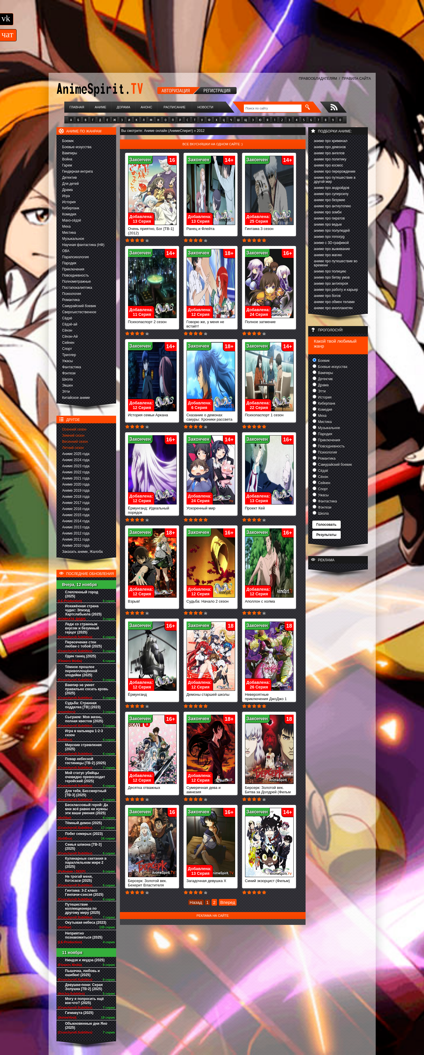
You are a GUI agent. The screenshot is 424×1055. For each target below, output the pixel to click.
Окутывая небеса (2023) (86, 923)
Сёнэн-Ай (70, 336)
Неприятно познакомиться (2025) (84, 935)
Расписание (175, 107)
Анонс (146, 107)
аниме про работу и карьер (336, 290)
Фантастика (71, 367)
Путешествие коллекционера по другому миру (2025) (82, 908)
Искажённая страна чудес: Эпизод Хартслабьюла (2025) (83, 610)
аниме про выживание (332, 249)
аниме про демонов (330, 147)
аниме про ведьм (328, 224)
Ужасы (67, 361)
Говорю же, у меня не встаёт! (211, 322)
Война (67, 159)
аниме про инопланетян (333, 308)
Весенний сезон (75, 442)
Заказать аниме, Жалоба (82, 552)
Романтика (71, 300)
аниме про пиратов (329, 218)
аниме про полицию (330, 271)
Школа (67, 379)
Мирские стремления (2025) (83, 747)
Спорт (67, 349)
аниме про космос (328, 165)
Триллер (69, 355)
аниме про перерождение (335, 171)
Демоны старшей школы (211, 693)
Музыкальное (73, 239)
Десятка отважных (152, 786)
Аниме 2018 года (76, 497)
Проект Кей (269, 506)
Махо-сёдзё (71, 220)
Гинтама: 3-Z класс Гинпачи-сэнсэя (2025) (84, 892)
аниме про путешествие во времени (336, 263)
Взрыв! (152, 599)
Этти (66, 392)
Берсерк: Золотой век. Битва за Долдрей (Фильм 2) (269, 790)
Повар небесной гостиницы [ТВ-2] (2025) (85, 761)
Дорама (123, 107)
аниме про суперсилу (331, 194)
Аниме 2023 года (76, 466)
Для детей (70, 184)
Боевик (68, 141)
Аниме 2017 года (76, 503)
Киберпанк (70, 208)
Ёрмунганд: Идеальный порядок (152, 508)
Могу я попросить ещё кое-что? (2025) (84, 1001)
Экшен (67, 385)
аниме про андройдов (332, 188)
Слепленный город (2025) (81, 594)
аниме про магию (328, 255)
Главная (77, 107)
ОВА (66, 251)
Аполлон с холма (269, 599)
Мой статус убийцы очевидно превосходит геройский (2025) (85, 777)
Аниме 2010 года (76, 546)
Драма (67, 190)
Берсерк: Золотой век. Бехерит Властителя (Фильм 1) (152, 883)
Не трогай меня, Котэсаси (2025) (79, 879)
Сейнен (68, 343)
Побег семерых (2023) (84, 834)
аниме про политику (330, 159)
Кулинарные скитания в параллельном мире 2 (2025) (86, 862)
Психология (71, 294)
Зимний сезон (73, 435)
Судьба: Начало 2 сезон (211, 599)
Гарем (67, 165)
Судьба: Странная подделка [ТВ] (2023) (83, 705)
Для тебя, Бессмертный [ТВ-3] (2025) (86, 793)
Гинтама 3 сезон (269, 227)
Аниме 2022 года (76, 472)
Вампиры (69, 153)
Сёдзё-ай (69, 324)
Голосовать (326, 525)
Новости (205, 107)
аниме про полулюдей (332, 231)
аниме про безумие (329, 200)
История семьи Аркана (152, 413)
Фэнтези (69, 373)
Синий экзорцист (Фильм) (269, 879)
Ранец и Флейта (211, 227)
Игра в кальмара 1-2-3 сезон (84, 733)
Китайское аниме (76, 398)
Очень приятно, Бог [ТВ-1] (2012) (152, 229)
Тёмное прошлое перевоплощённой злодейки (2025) (81, 671)
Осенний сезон (74, 429)
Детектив (69, 178)
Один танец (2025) (80, 656)
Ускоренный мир (211, 506)
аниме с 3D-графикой (331, 243)
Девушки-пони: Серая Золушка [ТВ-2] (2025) (84, 987)
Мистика (69, 233)
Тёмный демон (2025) (83, 823)
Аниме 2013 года (76, 527)
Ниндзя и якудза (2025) (85, 960)
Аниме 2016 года (76, 509)
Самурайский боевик (79, 306)
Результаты (326, 535)
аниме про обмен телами (334, 302)
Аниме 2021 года (76, 478)
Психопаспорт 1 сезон (269, 413)
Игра (66, 196)
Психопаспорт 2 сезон (152, 320)
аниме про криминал (330, 141)
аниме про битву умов (332, 277)
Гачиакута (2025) (79, 1013)
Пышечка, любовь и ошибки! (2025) (82, 973)
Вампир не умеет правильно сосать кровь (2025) (86, 689)
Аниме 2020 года (76, 484)
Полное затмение (269, 320)
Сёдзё (67, 318)
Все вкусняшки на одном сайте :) (212, 144)
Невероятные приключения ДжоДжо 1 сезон (269, 697)
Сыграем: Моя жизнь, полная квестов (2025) (84, 719)
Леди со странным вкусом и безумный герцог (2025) (82, 628)
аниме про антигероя (331, 284)
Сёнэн (67, 330)
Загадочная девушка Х (211, 879)
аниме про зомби (328, 212)
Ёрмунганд (152, 693)
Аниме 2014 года (76, 521)
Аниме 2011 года (76, 539)
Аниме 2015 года (76, 515)
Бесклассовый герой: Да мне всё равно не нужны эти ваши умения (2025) (86, 809)
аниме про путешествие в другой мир (335, 180)
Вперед (227, 902)
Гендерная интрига (77, 171)
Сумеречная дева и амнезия (211, 788)
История (69, 202)
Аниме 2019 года (76, 490)
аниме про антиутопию (332, 206)
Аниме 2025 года (76, 454)
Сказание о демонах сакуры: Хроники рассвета (211, 415)
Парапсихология (75, 257)
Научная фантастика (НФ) (83, 245)
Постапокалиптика (77, 288)
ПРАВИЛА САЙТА (356, 79)
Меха (66, 226)
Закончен (140, 159)
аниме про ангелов (329, 153)
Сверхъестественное (79, 312)
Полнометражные (76, 281)
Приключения (73, 269)
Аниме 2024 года (76, 460)
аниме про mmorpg (329, 237)
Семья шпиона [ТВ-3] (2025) (83, 846)
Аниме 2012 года (76, 533)
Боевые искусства (77, 147)
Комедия (69, 214)
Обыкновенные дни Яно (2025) (86, 1026)
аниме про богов (327, 296)
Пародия (69, 263)
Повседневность (75, 275)
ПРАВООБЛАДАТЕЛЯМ (318, 79)
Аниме (100, 107)
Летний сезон (73, 448)
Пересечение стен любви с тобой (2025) (83, 644)
